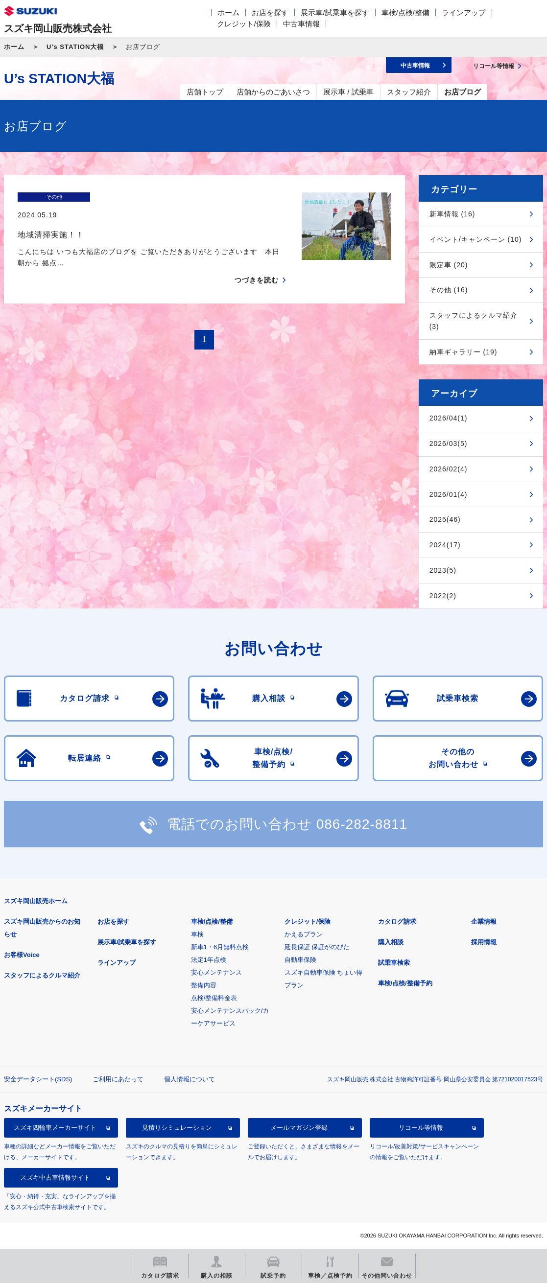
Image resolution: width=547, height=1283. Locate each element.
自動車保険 (300, 959)
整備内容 (203, 985)
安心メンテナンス (216, 972)
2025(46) (445, 519)
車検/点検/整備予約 (405, 983)
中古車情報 (301, 23)
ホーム (228, 12)
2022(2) (442, 596)
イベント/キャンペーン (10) (475, 239)
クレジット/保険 (243, 23)
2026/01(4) (448, 494)
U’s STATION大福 (75, 46)
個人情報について (189, 1079)
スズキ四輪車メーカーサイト (55, 1127)
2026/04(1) (448, 418)
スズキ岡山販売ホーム (36, 901)
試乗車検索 (394, 962)
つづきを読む (257, 263)
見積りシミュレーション (177, 1127)
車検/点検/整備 (405, 12)
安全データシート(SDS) (38, 1079)
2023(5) (442, 570)
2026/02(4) (448, 469)
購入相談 (391, 942)
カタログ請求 (397, 921)
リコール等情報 (421, 1127)
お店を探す (270, 12)
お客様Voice (22, 954)
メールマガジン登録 (299, 1127)
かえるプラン (304, 934)
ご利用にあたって (118, 1079)
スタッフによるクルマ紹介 (42, 975)
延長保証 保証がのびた (317, 947)
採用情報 (484, 942)
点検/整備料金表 (214, 998)
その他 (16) (448, 290)
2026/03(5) (448, 443)
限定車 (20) (448, 265)
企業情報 (484, 921)
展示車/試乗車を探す (335, 12)
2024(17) (445, 545)
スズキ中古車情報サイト (55, 1177)
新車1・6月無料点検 (220, 947)
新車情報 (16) (452, 214)
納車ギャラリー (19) (463, 352)
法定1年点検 (208, 959)
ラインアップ (464, 12)
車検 (197, 934)
